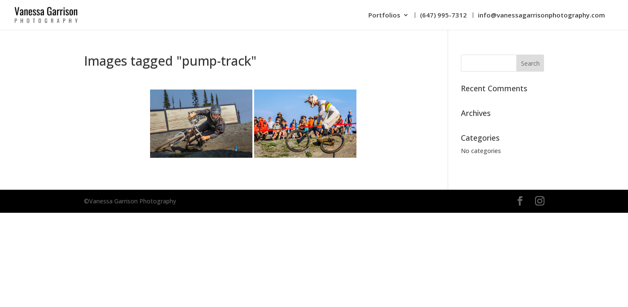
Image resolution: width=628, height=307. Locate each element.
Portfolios (384, 15)
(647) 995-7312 (443, 15)
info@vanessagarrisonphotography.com (541, 15)
